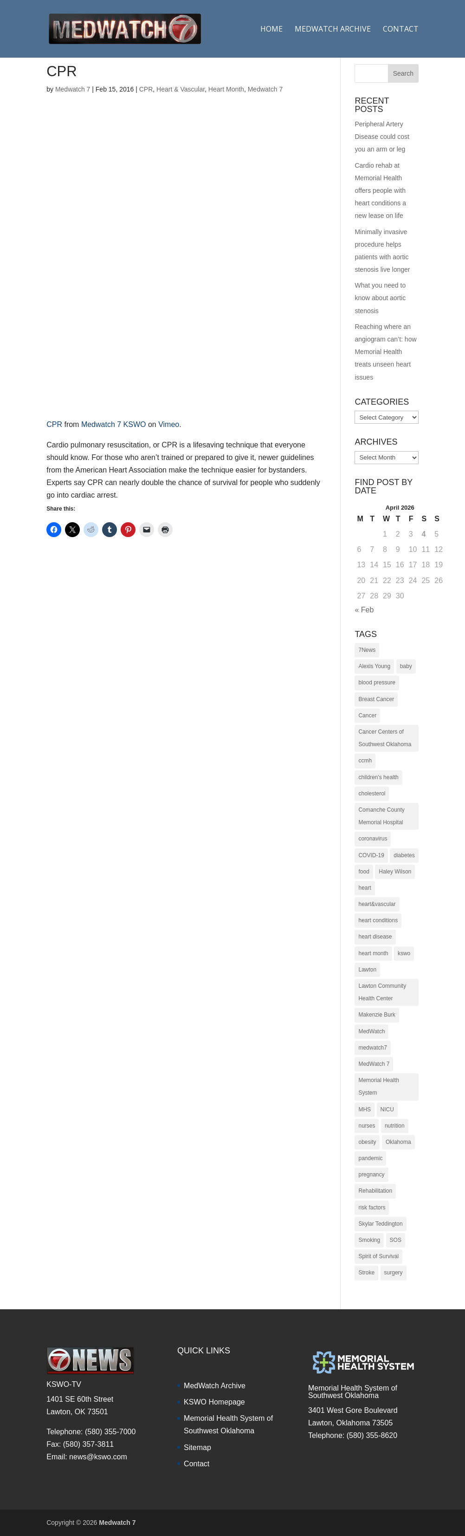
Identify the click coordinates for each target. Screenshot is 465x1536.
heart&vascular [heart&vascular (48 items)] (376, 904)
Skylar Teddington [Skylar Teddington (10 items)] (380, 1224)
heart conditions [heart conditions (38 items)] (378, 920)
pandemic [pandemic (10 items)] (370, 1158)
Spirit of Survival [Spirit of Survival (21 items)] (378, 1256)
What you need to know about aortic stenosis (380, 298)
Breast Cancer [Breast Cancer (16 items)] (376, 699)
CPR (146, 89)
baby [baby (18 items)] (406, 666)
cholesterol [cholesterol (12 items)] (371, 793)
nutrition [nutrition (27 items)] (395, 1125)
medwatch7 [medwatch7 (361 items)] (372, 1047)
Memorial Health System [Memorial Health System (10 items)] (378, 1086)
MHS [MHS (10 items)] (364, 1109)
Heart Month (226, 89)
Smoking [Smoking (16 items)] (369, 1240)
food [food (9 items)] (363, 871)
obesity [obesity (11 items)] (367, 1142)
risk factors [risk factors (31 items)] (371, 1207)
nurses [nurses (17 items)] (366, 1125)
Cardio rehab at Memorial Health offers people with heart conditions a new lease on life (380, 191)
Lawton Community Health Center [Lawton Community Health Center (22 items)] (382, 992)
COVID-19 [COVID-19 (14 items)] (371, 855)
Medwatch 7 (72, 89)
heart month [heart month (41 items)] (373, 953)
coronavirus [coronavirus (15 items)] (372, 838)
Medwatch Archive (333, 30)
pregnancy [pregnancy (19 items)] (371, 1174)
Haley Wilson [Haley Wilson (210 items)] (395, 871)
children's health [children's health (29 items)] (378, 777)
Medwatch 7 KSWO (113, 424)
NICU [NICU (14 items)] (387, 1109)
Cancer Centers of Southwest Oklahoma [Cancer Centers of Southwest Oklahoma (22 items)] (384, 738)
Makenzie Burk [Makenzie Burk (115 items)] (376, 1014)
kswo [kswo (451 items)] (404, 953)
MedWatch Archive (214, 1386)
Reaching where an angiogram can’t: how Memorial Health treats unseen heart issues (385, 352)
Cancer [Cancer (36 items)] (367, 715)
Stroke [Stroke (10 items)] (366, 1272)
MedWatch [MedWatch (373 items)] (371, 1031)
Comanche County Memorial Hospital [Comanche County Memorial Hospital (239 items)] (381, 816)
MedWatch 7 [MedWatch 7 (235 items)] (373, 1064)
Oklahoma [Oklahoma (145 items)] (398, 1142)
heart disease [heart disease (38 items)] (375, 936)
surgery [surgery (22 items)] (393, 1272)
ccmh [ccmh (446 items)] (365, 760)
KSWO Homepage (214, 1402)
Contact (401, 30)
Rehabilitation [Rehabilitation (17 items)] (375, 1191)
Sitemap (197, 1447)
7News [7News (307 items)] (366, 650)
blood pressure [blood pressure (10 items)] (376, 682)
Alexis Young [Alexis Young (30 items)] (374, 666)
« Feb (364, 610)
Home (271, 30)
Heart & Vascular (180, 89)
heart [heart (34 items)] (364, 888)
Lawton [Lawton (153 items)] (367, 969)
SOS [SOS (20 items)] (395, 1240)
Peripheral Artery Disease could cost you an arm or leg (382, 136)
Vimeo (168, 424)
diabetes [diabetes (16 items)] (404, 855)
